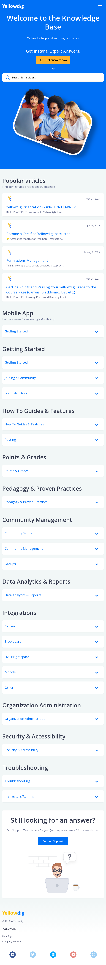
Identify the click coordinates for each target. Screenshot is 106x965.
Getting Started (23, 349)
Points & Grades (24, 457)
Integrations (19, 613)
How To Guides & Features (38, 411)
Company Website (11, 941)
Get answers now (53, 60)
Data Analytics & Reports (36, 581)
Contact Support (53, 841)
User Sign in (8, 936)
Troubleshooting (25, 767)
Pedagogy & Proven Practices (42, 488)
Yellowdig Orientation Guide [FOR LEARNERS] (42, 207)
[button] (100, 6)
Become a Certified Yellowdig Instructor (38, 233)
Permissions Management (27, 260)
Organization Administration (41, 705)
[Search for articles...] (53, 77)
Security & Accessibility (33, 736)
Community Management (37, 520)
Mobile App (17, 313)
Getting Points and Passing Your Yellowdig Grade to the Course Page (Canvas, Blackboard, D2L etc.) (51, 289)
